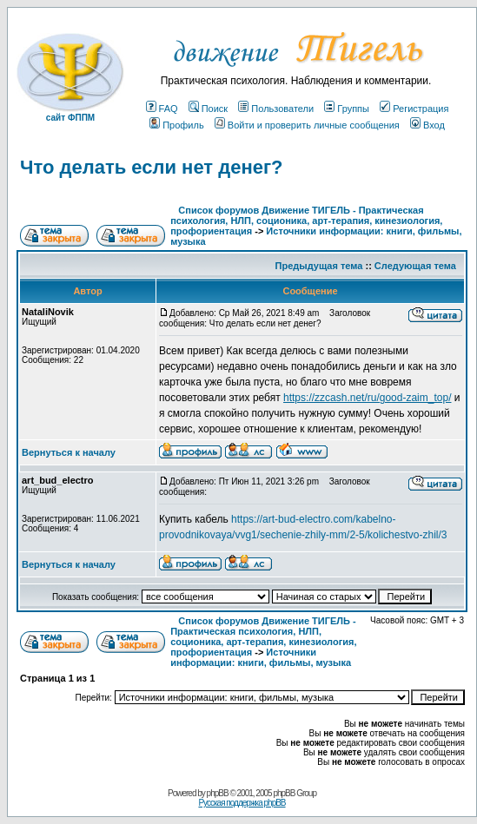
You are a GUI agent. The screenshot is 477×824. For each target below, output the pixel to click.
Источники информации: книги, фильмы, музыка (260, 657)
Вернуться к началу (69, 452)
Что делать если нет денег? (151, 167)
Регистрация (414, 108)
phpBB (218, 793)
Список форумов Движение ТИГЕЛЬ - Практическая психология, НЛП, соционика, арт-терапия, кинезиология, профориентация (306, 220)
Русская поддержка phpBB (241, 803)
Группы (346, 108)
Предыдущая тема (319, 265)
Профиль (176, 125)
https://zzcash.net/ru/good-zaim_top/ (367, 398)
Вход (427, 125)
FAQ (162, 108)
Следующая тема (415, 265)
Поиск (208, 108)
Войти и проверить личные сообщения (307, 125)
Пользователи (276, 108)
